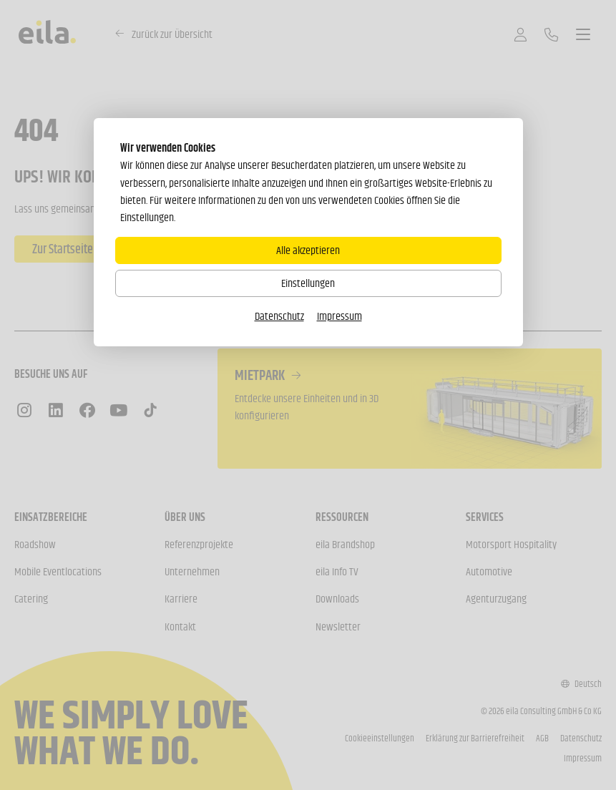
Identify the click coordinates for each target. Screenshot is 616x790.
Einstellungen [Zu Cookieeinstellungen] (308, 283)
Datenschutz (279, 316)
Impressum (339, 316)
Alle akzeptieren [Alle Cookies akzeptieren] (308, 250)
